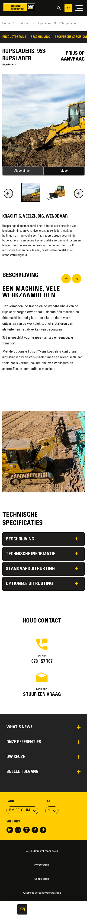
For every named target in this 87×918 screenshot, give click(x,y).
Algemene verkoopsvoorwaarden (42, 893)
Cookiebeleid (41, 879)
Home (6, 23)
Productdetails (14, 37)
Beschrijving (40, 37)
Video (64, 171)
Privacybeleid (41, 865)
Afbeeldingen (22, 171)
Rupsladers (44, 23)
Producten (23, 23)
